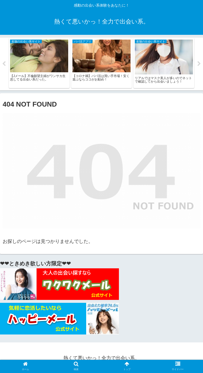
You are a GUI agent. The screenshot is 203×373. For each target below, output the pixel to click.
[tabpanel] (39, 64)
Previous (4, 65)
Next (199, 65)
